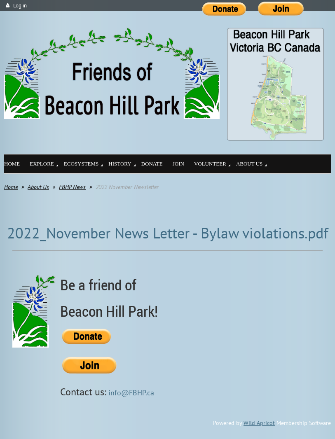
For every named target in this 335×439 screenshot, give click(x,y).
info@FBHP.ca (131, 392)
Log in (20, 5)
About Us (38, 187)
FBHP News (72, 187)
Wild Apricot (259, 423)
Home (11, 187)
